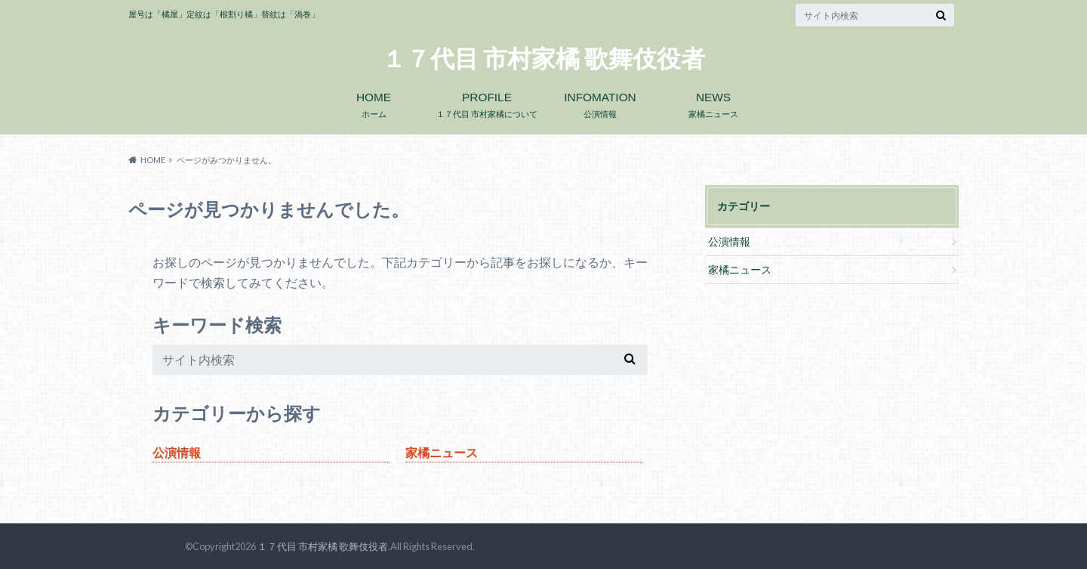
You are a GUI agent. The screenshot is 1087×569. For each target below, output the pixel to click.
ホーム (373, 102)
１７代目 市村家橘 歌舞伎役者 (543, 59)
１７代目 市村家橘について (487, 102)
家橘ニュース (713, 102)
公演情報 (600, 102)
